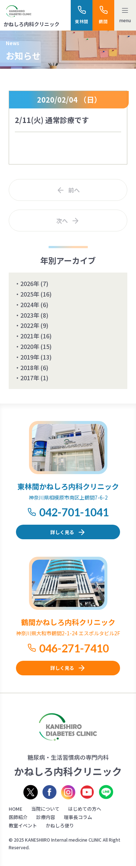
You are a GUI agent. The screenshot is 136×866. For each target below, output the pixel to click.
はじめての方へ (84, 808)
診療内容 (45, 817)
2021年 (29, 335)
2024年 (29, 304)
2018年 (29, 367)
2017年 (29, 377)
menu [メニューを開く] (125, 20)
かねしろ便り (60, 825)
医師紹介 (18, 817)
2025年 (29, 294)
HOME (15, 808)
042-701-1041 (74, 512)
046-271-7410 (74, 648)
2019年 (29, 357)
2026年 (29, 283)
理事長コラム (78, 817)
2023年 (29, 315)
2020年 (29, 346)
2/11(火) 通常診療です (52, 120)
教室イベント (23, 825)
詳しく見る (62, 532)
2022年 (29, 325)
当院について (45, 808)
